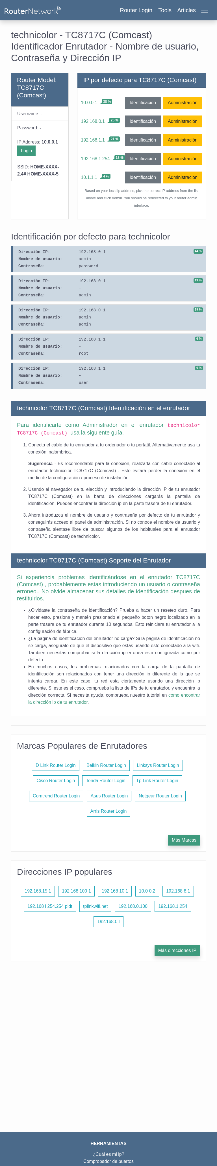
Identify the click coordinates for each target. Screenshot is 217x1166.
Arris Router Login (108, 811)
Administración (183, 102)
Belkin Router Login (106, 765)
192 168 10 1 (115, 891)
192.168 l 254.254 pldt (49, 906)
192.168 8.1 (178, 891)
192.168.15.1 (38, 891)
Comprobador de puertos (108, 1161)
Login (26, 150)
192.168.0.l (108, 921)
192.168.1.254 (95, 158)
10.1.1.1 (89, 177)
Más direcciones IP (177, 950)
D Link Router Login (55, 765)
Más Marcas (184, 840)
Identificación (143, 102)
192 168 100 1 (76, 891)
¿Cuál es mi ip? (108, 1154)
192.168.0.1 (93, 121)
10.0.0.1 (89, 102)
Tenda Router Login (105, 780)
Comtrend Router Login (56, 795)
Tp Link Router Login (157, 780)
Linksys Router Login (158, 765)
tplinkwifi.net (95, 906)
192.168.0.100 (133, 906)
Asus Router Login (109, 795)
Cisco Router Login (55, 780)
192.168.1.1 (93, 140)
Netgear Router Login (160, 795)
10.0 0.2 (147, 891)
